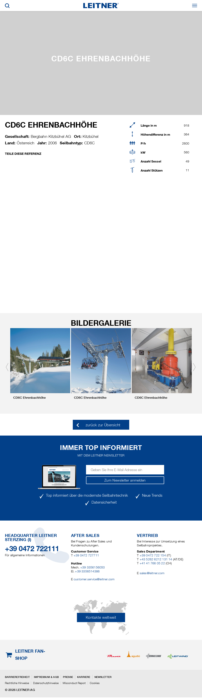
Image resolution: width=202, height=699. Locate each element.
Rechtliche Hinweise (17, 683)
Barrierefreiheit (17, 677)
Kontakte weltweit (101, 617)
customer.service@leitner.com (94, 579)
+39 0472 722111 (32, 548)
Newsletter (103, 677)
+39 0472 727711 (86, 555)
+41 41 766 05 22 (152, 563)
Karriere (83, 677)
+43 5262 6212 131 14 (156, 559)
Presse (68, 677)
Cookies (95, 683)
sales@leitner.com (152, 573)
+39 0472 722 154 (153, 555)
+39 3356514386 (87, 571)
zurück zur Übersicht (103, 425)
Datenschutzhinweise (46, 683)
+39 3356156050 (92, 567)
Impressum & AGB (46, 677)
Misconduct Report (74, 683)
